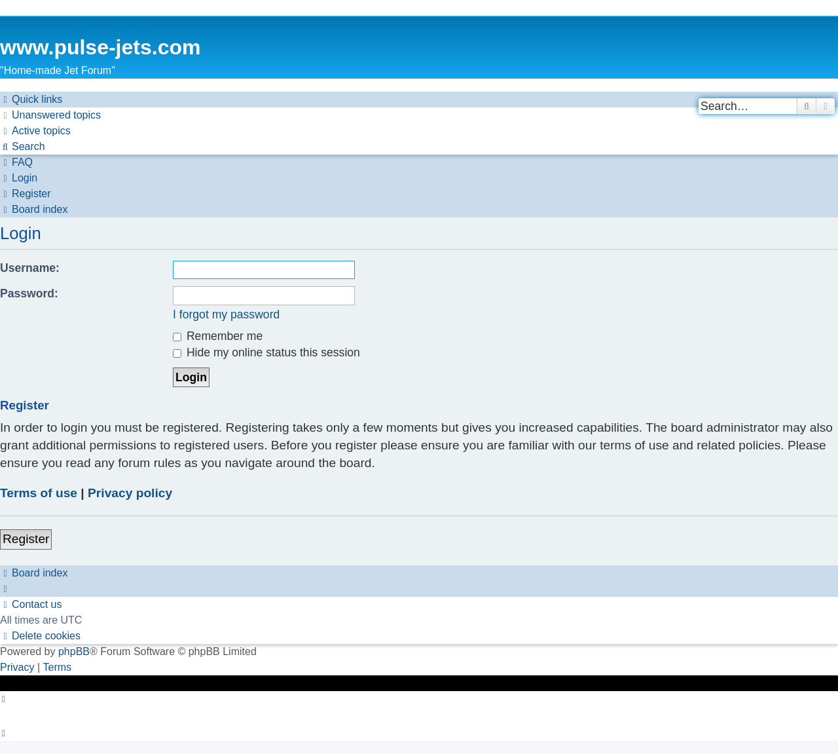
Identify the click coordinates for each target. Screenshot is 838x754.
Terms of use (38, 493)
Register (26, 539)
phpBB (74, 651)
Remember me (218, 336)
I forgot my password (226, 314)
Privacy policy (130, 493)
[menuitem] (50, 115)
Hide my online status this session (266, 352)
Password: (29, 293)
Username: (30, 267)
